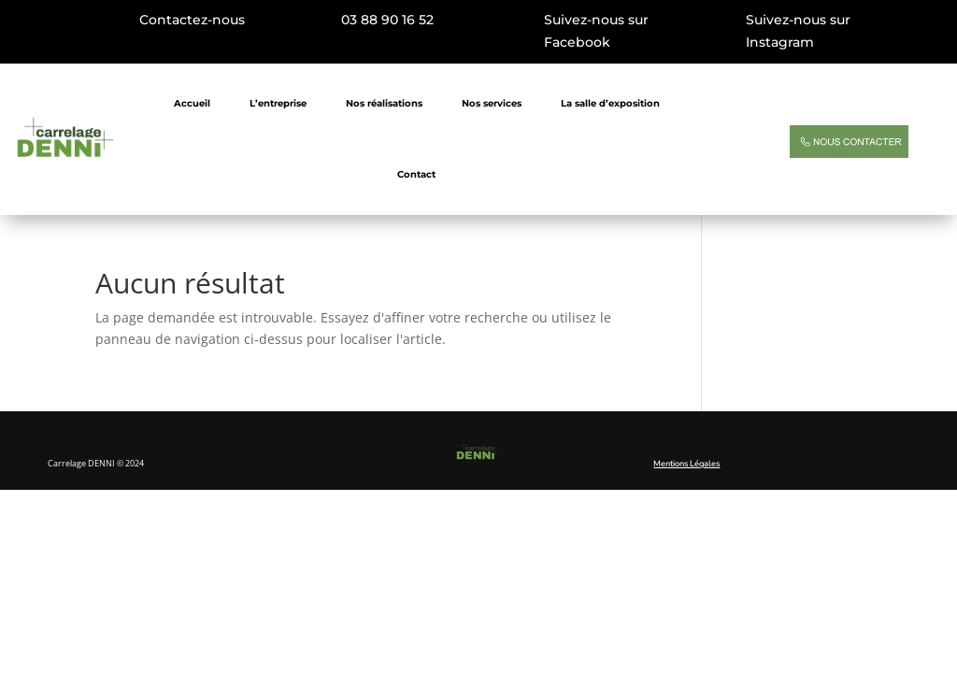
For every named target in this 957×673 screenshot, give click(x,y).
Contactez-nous (192, 19)
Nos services (491, 103)
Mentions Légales (686, 463)
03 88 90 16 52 (387, 19)
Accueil (192, 103)
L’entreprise (278, 103)
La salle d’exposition (610, 103)
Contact (416, 174)
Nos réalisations (384, 103)
